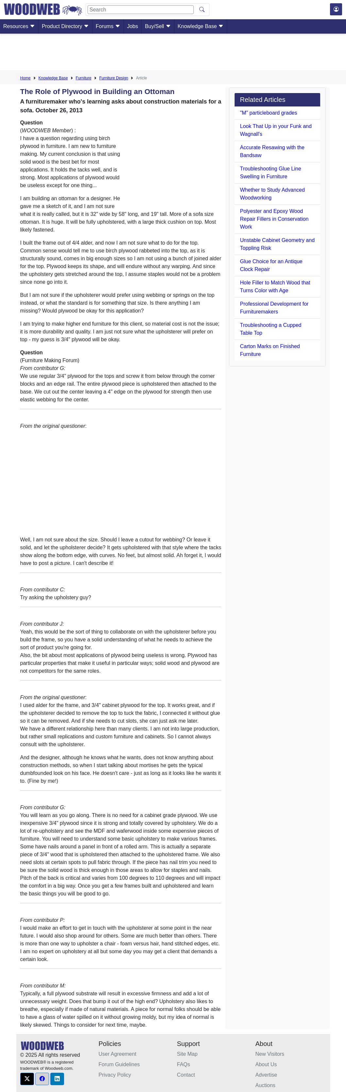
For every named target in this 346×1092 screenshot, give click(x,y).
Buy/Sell (158, 26)
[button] (27, 1079)
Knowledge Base (201, 26)
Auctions (265, 1085)
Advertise (266, 1075)
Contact (186, 1075)
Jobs (132, 26)
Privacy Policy (115, 1075)
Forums (108, 26)
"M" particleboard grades (268, 113)
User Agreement (118, 1054)
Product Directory (65, 26)
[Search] (141, 9)
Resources (19, 26)
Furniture (83, 78)
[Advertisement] (173, 53)
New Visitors (270, 1054)
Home (25, 78)
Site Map (187, 1054)
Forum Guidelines (119, 1064)
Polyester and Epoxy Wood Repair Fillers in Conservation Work (274, 219)
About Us (266, 1064)
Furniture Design (113, 78)
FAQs (183, 1064)
